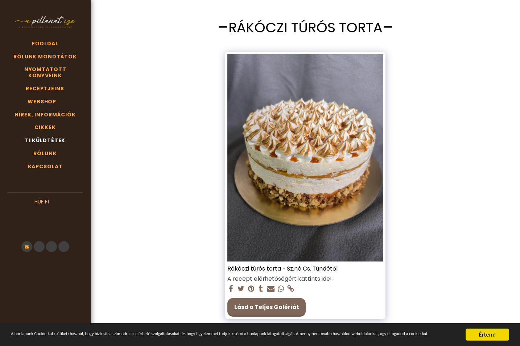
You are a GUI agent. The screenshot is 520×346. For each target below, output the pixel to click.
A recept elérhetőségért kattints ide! (279, 279)
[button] (45, 213)
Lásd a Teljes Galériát (266, 307)
